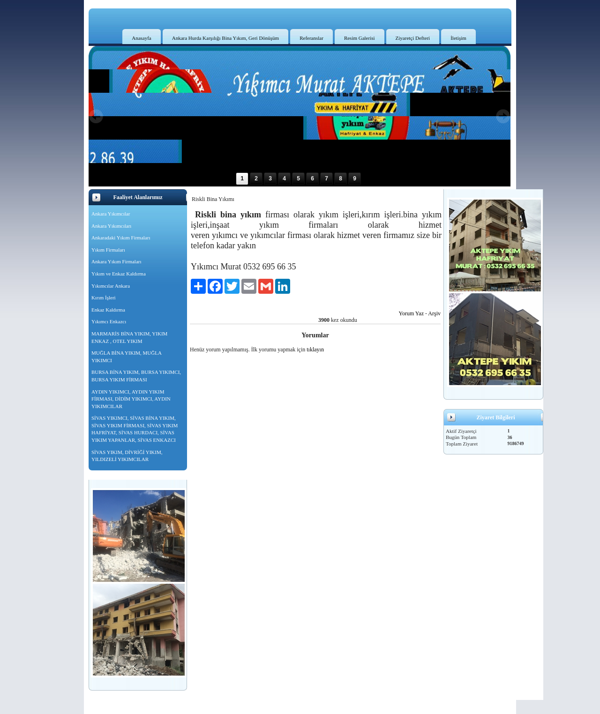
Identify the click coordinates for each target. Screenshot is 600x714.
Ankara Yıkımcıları (111, 226)
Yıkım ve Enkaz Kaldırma (118, 273)
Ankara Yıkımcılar (110, 213)
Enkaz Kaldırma (108, 309)
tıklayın (315, 349)
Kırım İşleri (103, 297)
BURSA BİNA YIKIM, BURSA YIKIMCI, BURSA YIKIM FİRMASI (136, 375)
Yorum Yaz (411, 313)
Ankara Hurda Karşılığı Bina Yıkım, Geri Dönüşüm (225, 38)
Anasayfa (141, 38)
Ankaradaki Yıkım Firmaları (120, 237)
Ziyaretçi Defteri (413, 38)
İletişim (458, 38)
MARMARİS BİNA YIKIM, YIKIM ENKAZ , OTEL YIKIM (129, 337)
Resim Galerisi (359, 38)
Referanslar (311, 38)
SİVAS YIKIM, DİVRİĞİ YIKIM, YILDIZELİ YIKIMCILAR (126, 455)
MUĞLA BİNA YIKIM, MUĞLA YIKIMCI (126, 356)
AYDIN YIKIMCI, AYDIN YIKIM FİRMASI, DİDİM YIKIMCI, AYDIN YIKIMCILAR (131, 399)
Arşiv (434, 313)
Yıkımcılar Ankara (110, 286)
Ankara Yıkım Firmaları (116, 261)
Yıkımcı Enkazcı (108, 321)
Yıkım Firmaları (108, 250)
